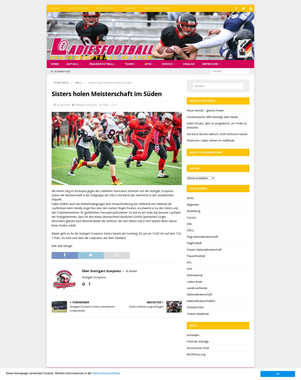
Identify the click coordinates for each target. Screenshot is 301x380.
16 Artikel (131, 271)
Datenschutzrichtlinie (156, 8)
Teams (129, 63)
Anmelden (193, 335)
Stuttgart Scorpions (86, 104)
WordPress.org (196, 354)
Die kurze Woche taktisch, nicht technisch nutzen (217, 134)
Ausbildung (193, 210)
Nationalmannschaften (201, 300)
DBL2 (106, 104)
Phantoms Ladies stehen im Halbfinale (211, 140)
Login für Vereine (78, 8)
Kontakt (56, 8)
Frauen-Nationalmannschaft (204, 249)
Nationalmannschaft (199, 294)
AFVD (148, 63)
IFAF (189, 268)
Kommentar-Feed (198, 347)
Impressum (129, 8)
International (195, 275)
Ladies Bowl (194, 281)
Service (167, 63)
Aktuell (73, 63)
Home (55, 63)
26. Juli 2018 (63, 104)
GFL (189, 262)
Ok (278, 374)
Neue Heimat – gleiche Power (205, 110)
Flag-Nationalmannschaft (202, 236)
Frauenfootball (101, 63)
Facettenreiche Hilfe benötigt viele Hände (212, 116)
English (188, 63)
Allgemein (193, 204)
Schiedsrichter (195, 307)
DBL (189, 223)
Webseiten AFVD (104, 8)
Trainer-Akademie (198, 313)
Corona (191, 217)
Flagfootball (194, 242)
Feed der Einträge (198, 341)
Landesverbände (197, 287)
